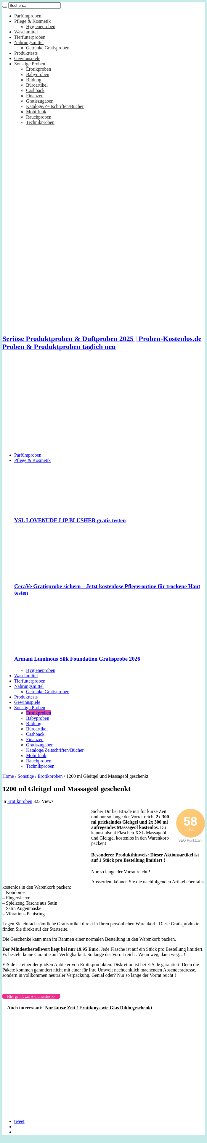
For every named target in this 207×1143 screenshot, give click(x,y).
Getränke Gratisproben (47, 47)
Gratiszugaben (39, 101)
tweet (19, 1121)
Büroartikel (37, 85)
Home (8, 776)
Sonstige (26, 776)
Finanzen (35, 95)
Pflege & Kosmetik (32, 21)
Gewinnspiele (27, 58)
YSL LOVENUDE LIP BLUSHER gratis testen (70, 520)
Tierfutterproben (29, 37)
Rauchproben (38, 116)
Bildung (33, 79)
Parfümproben (27, 15)
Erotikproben (38, 69)
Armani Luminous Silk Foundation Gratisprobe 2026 (77, 659)
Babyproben (37, 74)
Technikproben (40, 122)
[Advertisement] (103, 406)
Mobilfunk (36, 111)
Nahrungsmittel (29, 42)
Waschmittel (26, 31)
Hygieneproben (40, 26)
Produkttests (26, 53)
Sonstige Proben (29, 63)
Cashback (35, 90)
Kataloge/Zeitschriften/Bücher (55, 106)
